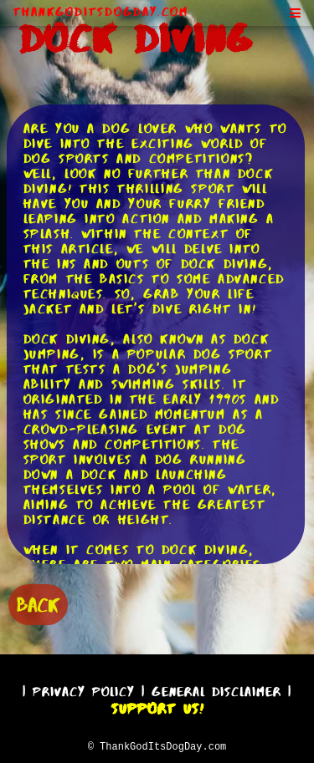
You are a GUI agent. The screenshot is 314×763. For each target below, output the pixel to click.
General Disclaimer (216, 689)
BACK (38, 603)
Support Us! (157, 706)
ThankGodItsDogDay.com (100, 11)
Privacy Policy (84, 689)
